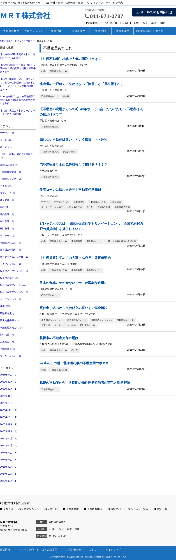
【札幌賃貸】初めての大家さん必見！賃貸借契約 (75, 258)
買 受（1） (6, 147)
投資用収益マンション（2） (14, 292)
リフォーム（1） (9, 235)
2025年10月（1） (9, 417)
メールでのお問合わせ (154, 12)
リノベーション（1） (11, 356)
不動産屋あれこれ (58, 71)
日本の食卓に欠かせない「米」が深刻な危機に (73, 283)
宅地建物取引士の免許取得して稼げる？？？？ (73, 164)
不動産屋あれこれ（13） (13, 327)
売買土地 (100, 30)
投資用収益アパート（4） (13, 285)
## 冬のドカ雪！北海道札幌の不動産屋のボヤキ (74, 363)
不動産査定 (79, 202)
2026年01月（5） (9, 396)
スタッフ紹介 (26, 549)
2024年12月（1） (9, 473)
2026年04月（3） (9, 374)
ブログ (93, 549)
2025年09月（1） (9, 424)
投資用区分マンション (52, 320)
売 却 (90, 207)
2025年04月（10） (10, 452)
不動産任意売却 (122, 207)
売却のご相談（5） (10, 164)
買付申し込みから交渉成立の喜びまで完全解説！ (75, 308)
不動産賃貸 (115, 202)
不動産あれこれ (74, 207)
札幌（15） (6, 306)
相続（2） (5, 207)
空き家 (66, 96)
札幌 (43, 71)
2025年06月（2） (9, 438)
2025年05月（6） (9, 445)
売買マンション (33, 30)
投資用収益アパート (77, 320)
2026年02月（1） (9, 388)
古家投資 (45, 325)
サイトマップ (113, 549)
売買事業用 (122, 30)
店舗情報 (5, 549)
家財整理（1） (7, 228)
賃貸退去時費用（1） (11, 249)
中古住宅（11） (8, 133)
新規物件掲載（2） (10, 320)
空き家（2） (6, 186)
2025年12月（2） (9, 403)
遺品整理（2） (7, 214)
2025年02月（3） (9, 466)
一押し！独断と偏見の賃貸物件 (121, 241)
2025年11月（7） (9, 410)
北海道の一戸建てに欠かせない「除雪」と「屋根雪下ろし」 (83, 84)
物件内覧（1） (7, 334)
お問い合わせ (73, 549)
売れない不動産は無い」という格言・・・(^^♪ (73, 139)
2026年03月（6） (9, 381)
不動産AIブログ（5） (11, 179)
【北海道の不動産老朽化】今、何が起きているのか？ (17, 56)
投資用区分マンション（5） (14, 271)
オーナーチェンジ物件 (52, 207)
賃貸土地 (160, 509)
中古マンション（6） (11, 263)
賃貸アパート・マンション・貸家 (128, 509)
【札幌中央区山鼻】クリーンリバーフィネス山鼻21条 (17, 112)
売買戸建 (56, 30)
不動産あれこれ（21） (12, 242)
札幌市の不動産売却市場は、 (61, 338)
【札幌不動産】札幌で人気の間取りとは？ (70, 59)
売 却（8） (6, 140)
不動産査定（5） (9, 313)
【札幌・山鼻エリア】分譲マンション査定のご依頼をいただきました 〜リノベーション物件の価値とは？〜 (18, 84)
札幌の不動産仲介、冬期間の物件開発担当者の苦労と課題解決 (85, 382)
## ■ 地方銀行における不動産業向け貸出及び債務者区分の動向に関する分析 (18, 100)
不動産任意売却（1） (11, 172)
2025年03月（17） (10, 459)
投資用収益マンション (101, 320)
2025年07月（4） (9, 431)
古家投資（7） (7, 341)
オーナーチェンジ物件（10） (15, 256)
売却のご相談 (69, 152)
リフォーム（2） (9, 193)
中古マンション (61, 202)
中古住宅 (45, 202)
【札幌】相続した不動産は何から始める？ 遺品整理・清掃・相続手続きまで (18, 68)
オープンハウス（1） (11, 299)
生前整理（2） (7, 221)
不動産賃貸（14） (9, 348)
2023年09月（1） (9, 481)
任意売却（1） (7, 200)
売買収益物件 (11, 30)
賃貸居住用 (78, 30)
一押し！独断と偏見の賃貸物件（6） (16, 156)
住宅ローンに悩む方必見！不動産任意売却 (70, 190)
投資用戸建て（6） (10, 278)
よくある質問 (49, 549)
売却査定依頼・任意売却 (149, 31)
